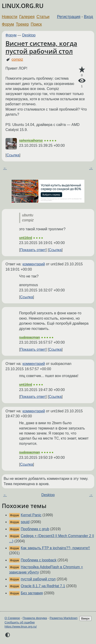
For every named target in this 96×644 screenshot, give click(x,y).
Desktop (29, 35)
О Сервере (12, 618)
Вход (88, 16)
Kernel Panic (31, 515)
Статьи (42, 16)
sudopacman (29, 337)
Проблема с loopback (38, 560)
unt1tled (25, 238)
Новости (9, 16)
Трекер (22, 24)
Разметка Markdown (64, 618)
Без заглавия (32, 593)
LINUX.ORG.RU (22, 6)
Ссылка (12, 155)
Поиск (36, 24)
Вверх (85, 618)
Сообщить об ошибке (20, 622)
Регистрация (69, 16)
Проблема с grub (35, 529)
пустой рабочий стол (38, 579)
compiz (17, 59)
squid (25, 522)
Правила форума (35, 618)
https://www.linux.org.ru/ (21, 626)
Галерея (27, 16)
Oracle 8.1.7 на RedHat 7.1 (43, 586)
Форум (8, 24)
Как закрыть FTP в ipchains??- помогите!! (55, 548)
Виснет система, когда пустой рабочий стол (41, 47)
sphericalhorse (31, 140)
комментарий (34, 264)
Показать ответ (32, 250)
